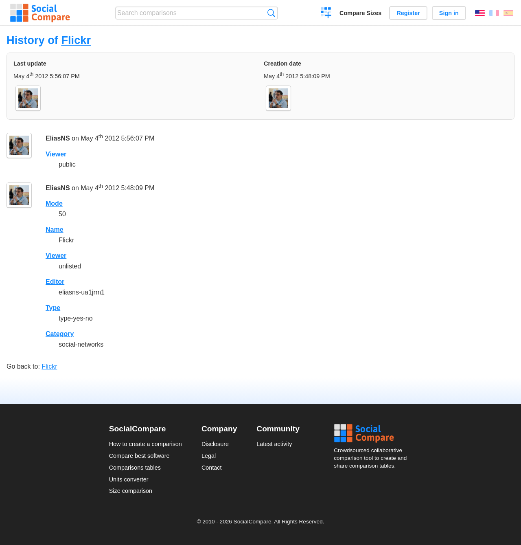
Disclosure (215, 444)
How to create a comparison (145, 444)
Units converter (129, 479)
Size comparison (130, 491)
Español (508, 13)
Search (271, 13)
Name (54, 229)
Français (494, 13)
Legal (208, 456)
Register (408, 13)
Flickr (76, 40)
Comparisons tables (135, 467)
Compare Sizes (360, 13)
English (480, 13)
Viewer (56, 154)
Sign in (449, 13)
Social (373, 433)
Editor (55, 281)
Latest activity (274, 444)
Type (53, 307)
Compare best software (139, 456)
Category (60, 333)
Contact (211, 467)
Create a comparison (326, 13)
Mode (54, 203)
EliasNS (58, 138)
